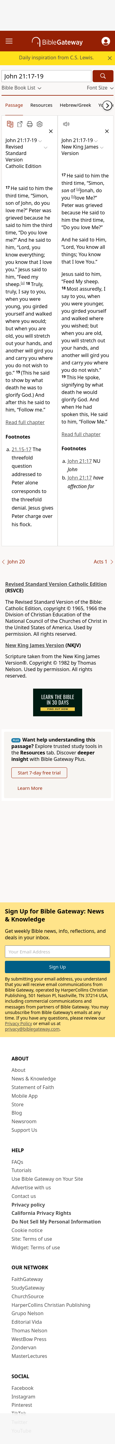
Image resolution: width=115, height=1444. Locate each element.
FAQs (17, 1162)
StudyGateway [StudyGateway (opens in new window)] (28, 1287)
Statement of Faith (33, 1087)
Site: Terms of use (32, 1238)
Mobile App (25, 1095)
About (18, 1070)
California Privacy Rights (41, 1213)
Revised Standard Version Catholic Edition (56, 584)
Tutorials (22, 1170)
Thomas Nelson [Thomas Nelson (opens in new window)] (30, 1330)
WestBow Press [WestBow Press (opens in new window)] (29, 1339)
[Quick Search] (46, 76)
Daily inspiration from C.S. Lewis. (56, 57)
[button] (106, 41)
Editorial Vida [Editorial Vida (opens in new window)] (27, 1322)
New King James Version (34, 645)
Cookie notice (27, 1230)
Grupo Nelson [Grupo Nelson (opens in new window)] (28, 1313)
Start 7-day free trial (39, 773)
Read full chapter (25, 422)
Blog (17, 1112)
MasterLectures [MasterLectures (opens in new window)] (29, 1356)
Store (18, 1104)
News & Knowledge (34, 1078)
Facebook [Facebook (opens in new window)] (23, 1388)
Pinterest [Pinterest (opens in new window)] (22, 1405)
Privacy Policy (18, 1023)
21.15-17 (21, 449)
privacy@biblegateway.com (32, 1029)
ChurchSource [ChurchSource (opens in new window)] (28, 1296)
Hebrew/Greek (75, 105)
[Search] (103, 76)
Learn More (29, 788)
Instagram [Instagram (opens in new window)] (24, 1396)
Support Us (24, 1130)
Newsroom (24, 1121)
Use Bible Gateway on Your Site (47, 1178)
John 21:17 (80, 461)
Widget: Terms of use (36, 1247)
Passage (14, 105)
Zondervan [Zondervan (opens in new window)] (24, 1347)
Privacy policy (28, 1204)
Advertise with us (31, 1187)
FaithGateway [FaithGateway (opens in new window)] (27, 1279)
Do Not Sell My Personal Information (56, 1221)
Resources (41, 105)
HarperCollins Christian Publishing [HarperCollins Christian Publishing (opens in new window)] (51, 1305)
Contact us (24, 1196)
